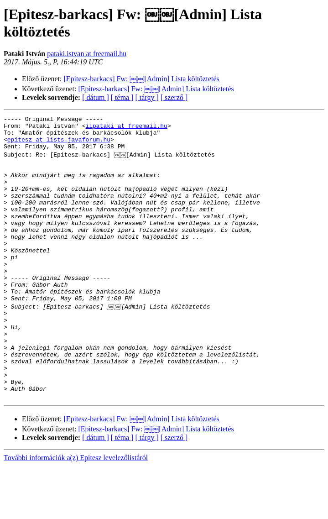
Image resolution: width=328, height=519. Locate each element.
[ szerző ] (174, 97)
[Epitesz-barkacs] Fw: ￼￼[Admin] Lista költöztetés (141, 79)
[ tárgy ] (147, 97)
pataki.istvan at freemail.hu (86, 54)
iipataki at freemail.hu (126, 128)
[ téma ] (122, 97)
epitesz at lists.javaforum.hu (58, 145)
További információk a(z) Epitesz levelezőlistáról (76, 511)
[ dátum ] (95, 97)
